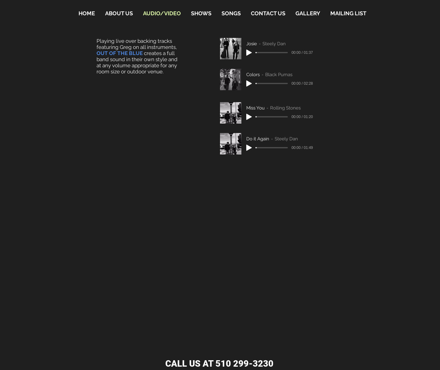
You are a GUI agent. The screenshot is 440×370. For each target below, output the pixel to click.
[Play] (249, 53)
